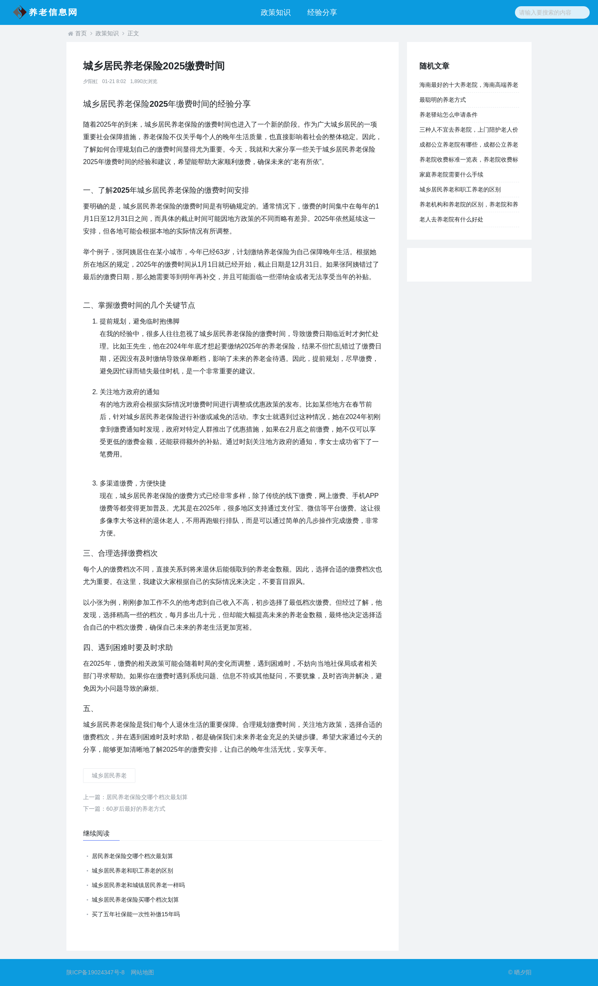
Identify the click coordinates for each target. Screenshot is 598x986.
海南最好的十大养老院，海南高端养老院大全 (468, 86)
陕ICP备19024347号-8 (95, 972)
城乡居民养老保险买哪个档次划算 (135, 899)
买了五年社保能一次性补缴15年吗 (136, 914)
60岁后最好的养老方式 (124, 808)
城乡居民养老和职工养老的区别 (132, 870)
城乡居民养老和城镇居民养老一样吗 (138, 885)
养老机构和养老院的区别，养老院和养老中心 (468, 206)
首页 (81, 33)
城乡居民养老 (109, 775)
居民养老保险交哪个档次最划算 (135, 797)
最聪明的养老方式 (442, 99)
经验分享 (322, 12)
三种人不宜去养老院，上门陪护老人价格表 (468, 131)
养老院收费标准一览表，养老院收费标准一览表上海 (468, 161)
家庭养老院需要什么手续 (451, 174)
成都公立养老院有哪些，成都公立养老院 (468, 146)
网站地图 (142, 972)
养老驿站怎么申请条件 (448, 114)
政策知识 (276, 12)
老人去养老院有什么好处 (451, 219)
